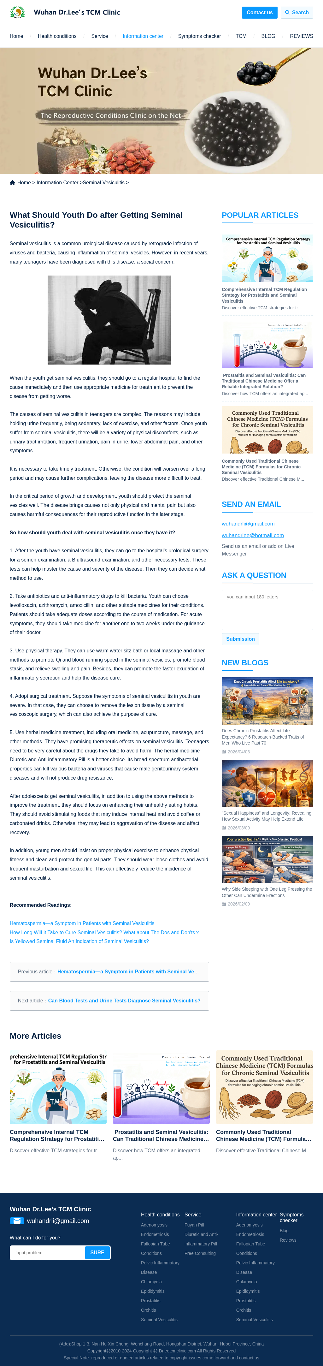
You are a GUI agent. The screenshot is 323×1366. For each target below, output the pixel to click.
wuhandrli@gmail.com (248, 524)
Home (16, 36)
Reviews (288, 1240)
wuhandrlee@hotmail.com (253, 535)
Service (99, 36)
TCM (241, 36)
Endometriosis (155, 1234)
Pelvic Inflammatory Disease (160, 1267)
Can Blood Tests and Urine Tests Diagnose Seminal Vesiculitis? (124, 1000)
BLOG (268, 36)
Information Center (58, 182)
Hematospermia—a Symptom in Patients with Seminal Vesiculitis (82, 923)
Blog (284, 1230)
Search (300, 12)
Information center (143, 36)
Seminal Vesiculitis (104, 182)
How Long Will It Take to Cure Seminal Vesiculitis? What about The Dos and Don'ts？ (105, 932)
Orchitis (148, 1310)
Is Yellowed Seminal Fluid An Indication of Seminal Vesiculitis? (79, 941)
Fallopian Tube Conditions (155, 1248)
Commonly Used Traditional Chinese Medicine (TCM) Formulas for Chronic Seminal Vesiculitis (262, 1136)
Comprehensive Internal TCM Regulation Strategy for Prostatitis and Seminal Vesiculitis (56, 1136)
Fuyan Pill (194, 1224)
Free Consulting (200, 1253)
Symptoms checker (199, 36)
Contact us (260, 12)
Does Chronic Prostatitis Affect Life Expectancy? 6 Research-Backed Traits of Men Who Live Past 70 (263, 736)
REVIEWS (301, 36)
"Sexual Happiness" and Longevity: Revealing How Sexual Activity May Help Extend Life (266, 816)
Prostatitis (150, 1300)
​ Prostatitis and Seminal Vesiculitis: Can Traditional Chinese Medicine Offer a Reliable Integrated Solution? (160, 1136)
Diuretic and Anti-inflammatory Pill (201, 1239)
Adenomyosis (154, 1224)
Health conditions (57, 36)
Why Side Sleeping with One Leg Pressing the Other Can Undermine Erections (267, 892)
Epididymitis (153, 1291)
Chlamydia (151, 1281)
